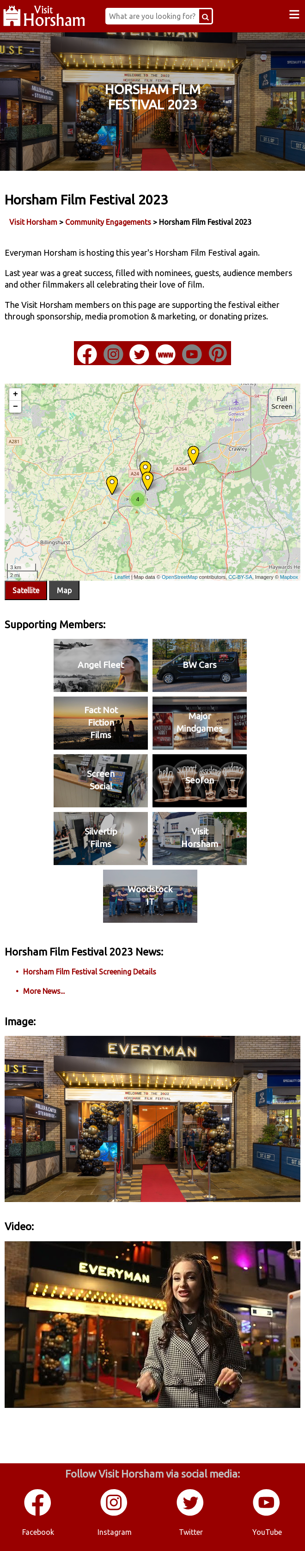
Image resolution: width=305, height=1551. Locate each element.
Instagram (115, 1532)
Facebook (38, 1532)
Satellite (25, 590)
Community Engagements (108, 222)
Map (64, 590)
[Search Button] (205, 16)
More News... (44, 991)
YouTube (267, 1532)
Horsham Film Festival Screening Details (89, 972)
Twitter (191, 1532)
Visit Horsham (33, 222)
